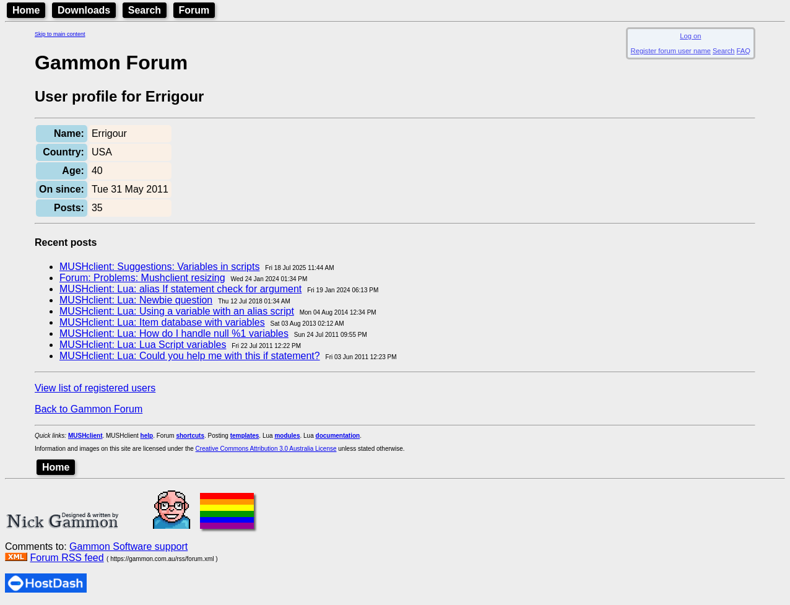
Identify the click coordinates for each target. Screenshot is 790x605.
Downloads (84, 10)
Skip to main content (60, 34)
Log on (690, 36)
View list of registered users (95, 388)
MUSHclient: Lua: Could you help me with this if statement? (189, 355)
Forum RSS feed (66, 557)
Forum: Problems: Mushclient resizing (142, 277)
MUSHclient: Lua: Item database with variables (162, 322)
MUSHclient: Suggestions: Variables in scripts (159, 266)
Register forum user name (671, 50)
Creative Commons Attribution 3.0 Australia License (266, 448)
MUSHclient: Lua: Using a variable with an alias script (176, 311)
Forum (194, 10)
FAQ (743, 50)
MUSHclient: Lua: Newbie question (135, 300)
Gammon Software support (128, 546)
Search (144, 10)
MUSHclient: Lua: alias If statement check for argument (180, 289)
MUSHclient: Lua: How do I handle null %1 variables (174, 333)
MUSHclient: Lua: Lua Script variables (142, 344)
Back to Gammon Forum (88, 409)
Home (26, 10)
